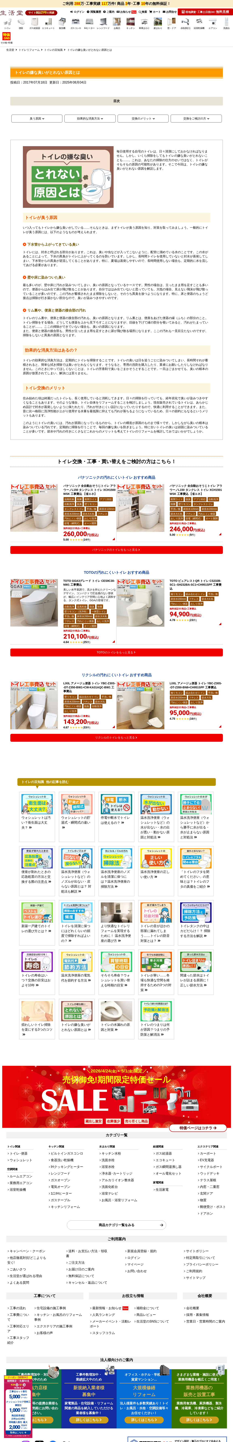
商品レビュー (144, 1292)
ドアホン (210, 1206)
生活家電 (164, 1188)
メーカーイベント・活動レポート (112, 1298)
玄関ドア (210, 1190)
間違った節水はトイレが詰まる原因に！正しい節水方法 (194, 992)
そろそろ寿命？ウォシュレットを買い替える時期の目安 (115, 992)
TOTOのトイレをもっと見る (115, 676)
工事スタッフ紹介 (20, 1303)
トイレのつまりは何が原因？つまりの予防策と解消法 (154, 1036)
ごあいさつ (16, 1252)
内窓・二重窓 (213, 1184)
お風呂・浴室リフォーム (119, 1195)
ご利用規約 (192, 1257)
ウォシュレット (19, 1162)
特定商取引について (198, 1246)
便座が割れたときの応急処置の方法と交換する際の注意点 (35, 901)
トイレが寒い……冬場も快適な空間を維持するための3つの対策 (155, 992)
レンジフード (61, 1173)
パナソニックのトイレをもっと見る (115, 562)
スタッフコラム (101, 1303)
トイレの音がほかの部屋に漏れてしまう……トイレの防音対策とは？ (155, 949)
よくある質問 (18, 1263)
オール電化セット (169, 1173)
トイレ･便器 (17, 1157)
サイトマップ (194, 1263)
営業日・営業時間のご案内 (202, 1298)
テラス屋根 (211, 1179)
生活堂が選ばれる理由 (23, 1257)
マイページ (133, 1252)
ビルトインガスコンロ (66, 1157)
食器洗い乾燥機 (62, 1162)
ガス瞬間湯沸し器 (169, 1167)
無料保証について (78, 1257)
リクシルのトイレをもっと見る (115, 769)
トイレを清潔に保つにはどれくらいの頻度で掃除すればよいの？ (75, 949)
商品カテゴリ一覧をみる (116, 1216)
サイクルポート (214, 1167)
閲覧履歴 (92, 11)
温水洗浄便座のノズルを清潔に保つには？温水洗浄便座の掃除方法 (115, 901)
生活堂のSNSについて (149, 1298)
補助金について (145, 1287)
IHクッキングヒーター (66, 1167)
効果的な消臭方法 (88, 117)
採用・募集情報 (195, 1292)
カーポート (211, 1157)
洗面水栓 (110, 1162)
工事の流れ (16, 1287)
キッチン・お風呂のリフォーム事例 (58, 1292)
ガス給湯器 (165, 1157)
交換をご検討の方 (194, 117)
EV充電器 (210, 1162)
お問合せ (170, 11)
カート (154, 11)
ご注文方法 (75, 1246)
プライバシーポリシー (199, 1252)
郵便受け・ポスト (215, 1200)
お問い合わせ (135, 1257)
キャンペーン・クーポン (24, 1240)
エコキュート (166, 1162)
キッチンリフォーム (65, 1200)
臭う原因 (35, 117)
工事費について (19, 1292)
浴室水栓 (110, 1167)
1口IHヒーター (61, 1190)
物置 (207, 1195)
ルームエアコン (19, 1177)
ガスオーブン (61, 1179)
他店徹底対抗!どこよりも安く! (27, 1246)
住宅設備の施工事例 (48, 1287)
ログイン (75, 11)
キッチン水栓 (112, 1157)
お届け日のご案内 (78, 1252)
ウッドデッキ (213, 1173)
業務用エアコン (19, 1182)
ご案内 (107, 11)
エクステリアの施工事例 (51, 1298)
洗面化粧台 (111, 1184)
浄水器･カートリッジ (117, 1173)
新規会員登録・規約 (139, 1240)
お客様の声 (43, 1303)
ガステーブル (61, 1195)
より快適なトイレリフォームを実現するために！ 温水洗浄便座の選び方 (115, 949)
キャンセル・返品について (84, 1263)
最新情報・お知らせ (107, 1287)
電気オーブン (61, 1184)
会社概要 (191, 1287)
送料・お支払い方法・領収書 (85, 1240)
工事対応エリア (19, 1298)
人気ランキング (101, 1292)
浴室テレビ (111, 1190)
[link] (67, 1424)
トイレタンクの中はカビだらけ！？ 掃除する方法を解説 (195, 949)
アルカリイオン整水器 (118, 1179)
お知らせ (125, 11)
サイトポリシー (195, 1240)
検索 (142, 11)
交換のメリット (142, 117)
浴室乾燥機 (16, 1188)
